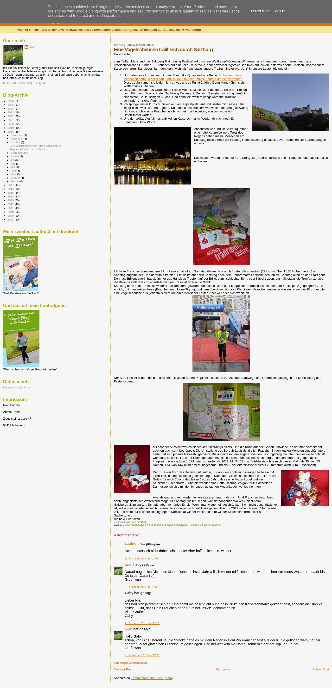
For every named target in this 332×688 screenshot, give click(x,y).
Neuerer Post (123, 669)
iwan (128, 564)
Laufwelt (132, 544)
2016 (10, 188)
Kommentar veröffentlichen (130, 662)
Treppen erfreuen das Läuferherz (28, 149)
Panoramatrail (165, 524)
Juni (13, 163)
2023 (10, 112)
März (14, 174)
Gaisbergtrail (130, 524)
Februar (16, 177)
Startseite (222, 669)
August (15, 156)
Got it (280, 11)
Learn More (260, 11)
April (14, 170)
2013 (10, 200)
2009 (10, 215)
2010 (10, 211)
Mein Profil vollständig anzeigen (24, 83)
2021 (10, 120)
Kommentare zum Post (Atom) (152, 678)
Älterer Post (321, 669)
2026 (10, 101)
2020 (10, 123)
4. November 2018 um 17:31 (142, 623)
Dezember (17, 135)
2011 (10, 207)
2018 (10, 131)
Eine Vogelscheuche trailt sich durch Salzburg (35, 145)
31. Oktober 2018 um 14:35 (141, 586)
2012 (10, 204)
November (17, 138)
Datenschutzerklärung (17, 387)
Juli (13, 160)
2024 (10, 108)
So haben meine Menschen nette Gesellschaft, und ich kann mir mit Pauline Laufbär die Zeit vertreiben (182, 77)
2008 (10, 219)
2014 (10, 196)
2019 (10, 127)
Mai (13, 167)
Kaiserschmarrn (147, 524)
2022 (10, 116)
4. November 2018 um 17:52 (142, 655)
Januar (15, 181)
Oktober (16, 142)
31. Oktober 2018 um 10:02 (141, 558)
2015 (10, 192)
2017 (10, 184)
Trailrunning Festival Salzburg (204, 524)
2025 (10, 104)
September (18, 152)
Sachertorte (180, 524)
